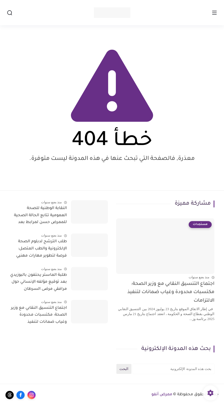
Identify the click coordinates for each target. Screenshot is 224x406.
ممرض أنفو (161, 395)
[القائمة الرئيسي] (214, 13)
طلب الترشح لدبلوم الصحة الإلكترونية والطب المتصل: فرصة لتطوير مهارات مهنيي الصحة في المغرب (41, 250)
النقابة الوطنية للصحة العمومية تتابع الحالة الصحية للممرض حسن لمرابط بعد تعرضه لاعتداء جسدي (40, 216)
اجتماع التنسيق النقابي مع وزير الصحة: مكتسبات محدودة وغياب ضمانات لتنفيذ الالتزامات (170, 293)
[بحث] (9, 13)
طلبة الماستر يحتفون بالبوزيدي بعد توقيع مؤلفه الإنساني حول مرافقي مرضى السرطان (38, 282)
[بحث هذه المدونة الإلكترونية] (173, 369)
